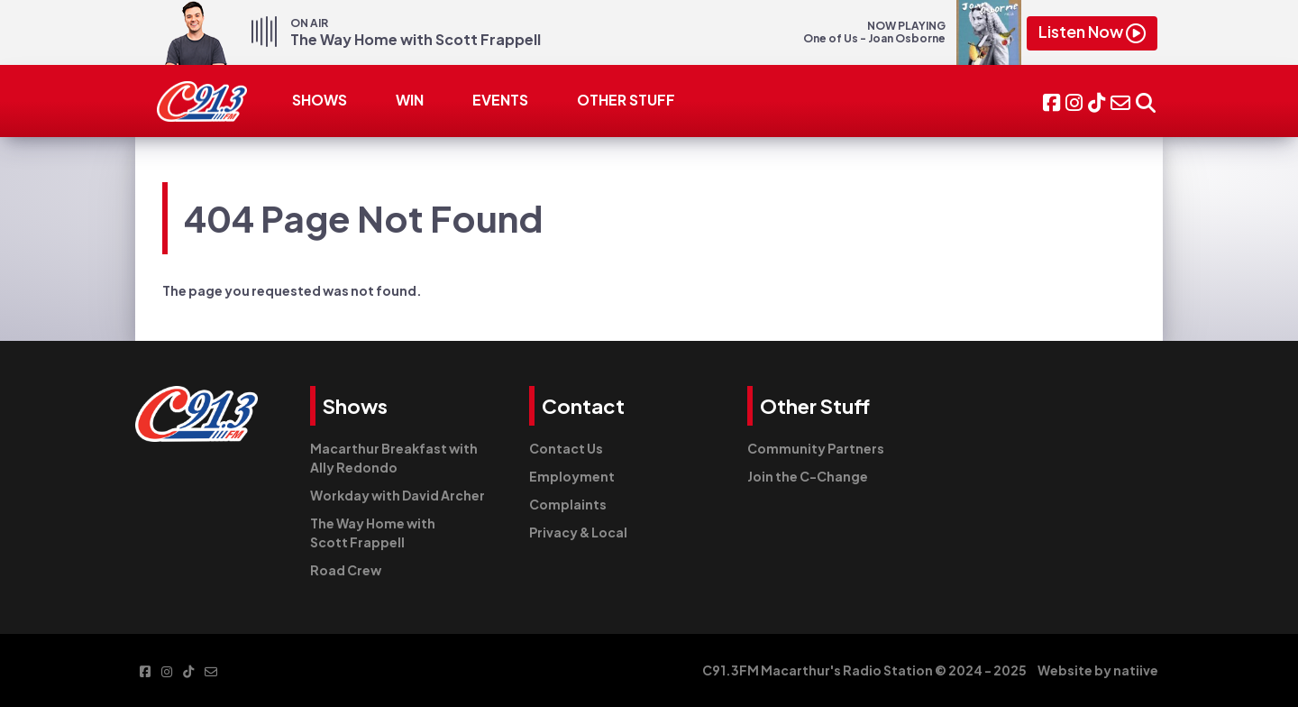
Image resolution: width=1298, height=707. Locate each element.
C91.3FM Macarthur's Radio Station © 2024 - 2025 (864, 670)
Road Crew (345, 570)
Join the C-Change (807, 476)
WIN (410, 99)
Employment (572, 476)
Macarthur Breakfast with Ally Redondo (394, 457)
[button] (1145, 100)
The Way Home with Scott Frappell (372, 532)
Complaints (568, 504)
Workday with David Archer (397, 495)
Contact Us (566, 448)
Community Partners (815, 448)
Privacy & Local (578, 532)
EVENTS (500, 99)
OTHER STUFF (626, 99)
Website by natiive (1097, 670)
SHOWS (319, 99)
